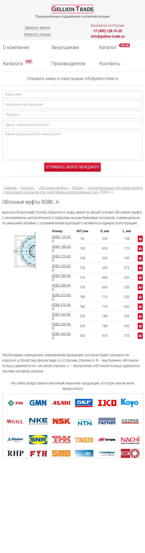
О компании (16, 47)
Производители (68, 63)
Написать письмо (37, 34)
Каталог (114, 47)
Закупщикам (65, 47)
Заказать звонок (37, 27)
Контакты (109, 63)
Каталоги (17, 63)
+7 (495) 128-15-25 (107, 31)
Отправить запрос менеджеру (72, 167)
